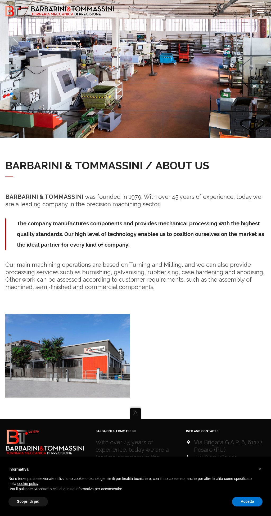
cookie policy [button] (27, 483)
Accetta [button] (247, 501)
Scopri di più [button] (28, 501)
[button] (260, 469)
